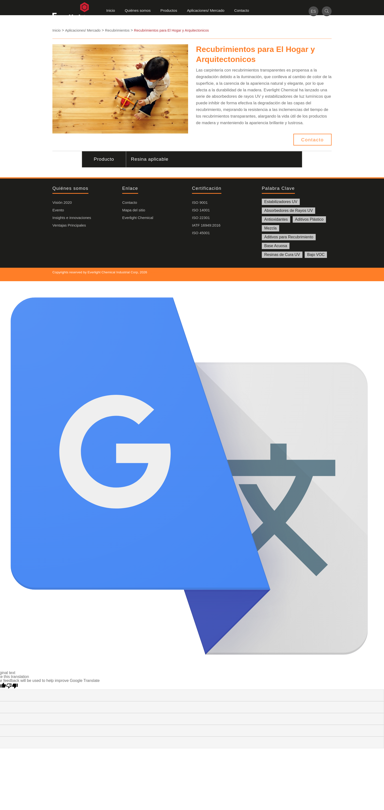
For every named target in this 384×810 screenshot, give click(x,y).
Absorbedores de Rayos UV (288, 210)
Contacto (241, 10)
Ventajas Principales (69, 225)
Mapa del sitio (133, 210)
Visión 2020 (62, 202)
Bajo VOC (315, 255)
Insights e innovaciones (71, 218)
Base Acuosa (275, 246)
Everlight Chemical (137, 218)
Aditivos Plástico (309, 219)
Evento (58, 210)
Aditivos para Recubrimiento (288, 237)
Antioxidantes (276, 219)
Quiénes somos (138, 10)
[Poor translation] (12, 686)
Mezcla (270, 228)
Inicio (110, 10)
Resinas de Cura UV (282, 255)
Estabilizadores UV (280, 202)
